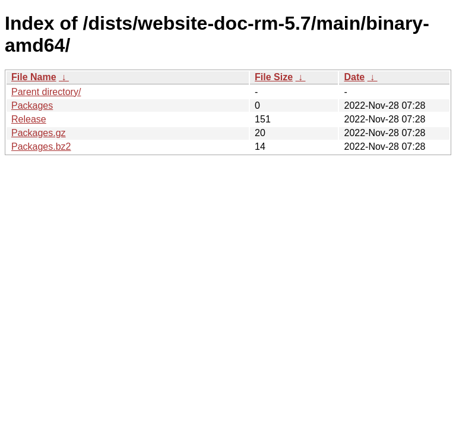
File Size (274, 77)
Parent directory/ (46, 92)
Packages (32, 105)
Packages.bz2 (41, 146)
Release (28, 119)
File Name (33, 77)
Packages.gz (38, 133)
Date (354, 77)
